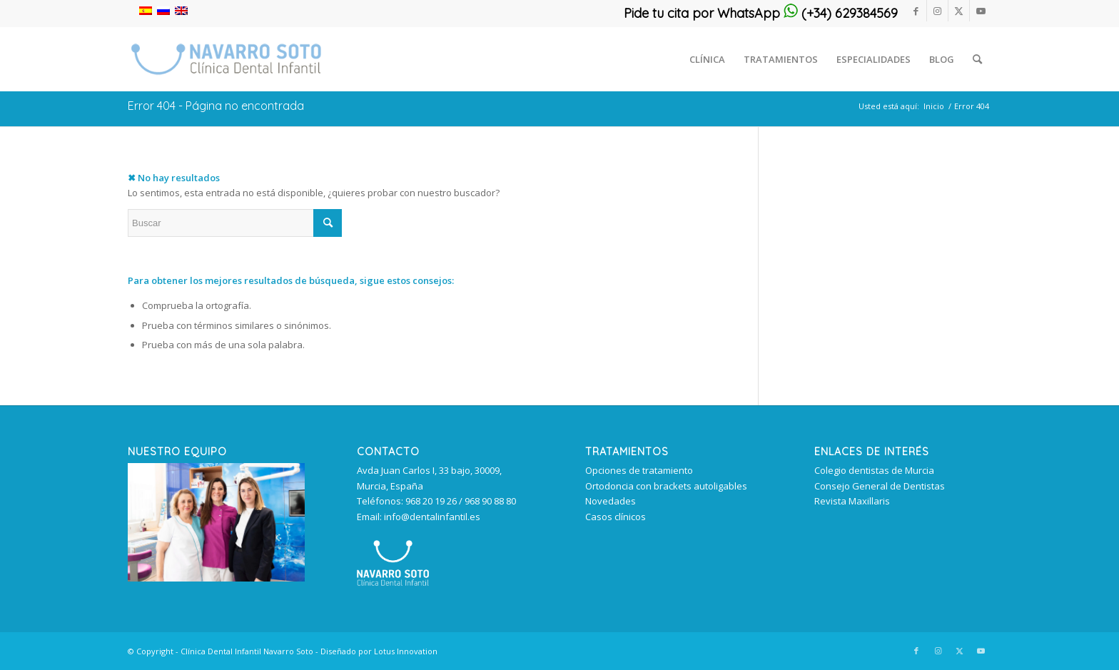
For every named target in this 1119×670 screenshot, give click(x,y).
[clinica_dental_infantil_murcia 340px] (226, 59)
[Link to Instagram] (937, 10)
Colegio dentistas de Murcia (874, 470)
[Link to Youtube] (980, 10)
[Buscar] (977, 59)
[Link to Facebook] (916, 10)
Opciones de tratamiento (639, 470)
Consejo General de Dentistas (879, 485)
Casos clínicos (615, 516)
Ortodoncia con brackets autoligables (666, 485)
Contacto (388, 451)
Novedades (610, 500)
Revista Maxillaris (852, 500)
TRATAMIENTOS (627, 451)
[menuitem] (707, 59)
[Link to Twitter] (958, 10)
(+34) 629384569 (841, 13)
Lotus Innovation (405, 651)
